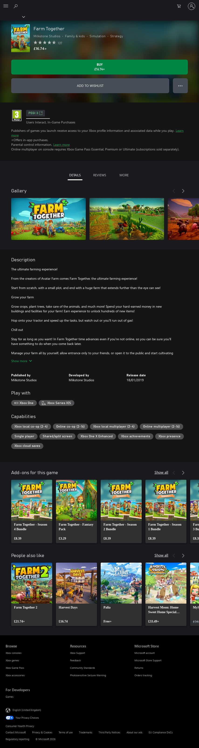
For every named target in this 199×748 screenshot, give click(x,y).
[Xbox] (12, 16)
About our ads (134, 732)
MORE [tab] (124, 175)
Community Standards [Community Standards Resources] (82, 667)
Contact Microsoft (16, 732)
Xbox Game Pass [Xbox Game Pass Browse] (15, 667)
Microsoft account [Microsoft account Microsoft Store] (144, 652)
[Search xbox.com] (16, 6)
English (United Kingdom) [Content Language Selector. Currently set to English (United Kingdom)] (27, 709)
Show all (161, 472)
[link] (31, 511)
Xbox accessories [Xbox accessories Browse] (15, 675)
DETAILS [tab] (75, 175)
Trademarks (85, 732)
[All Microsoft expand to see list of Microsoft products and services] (5, 6)
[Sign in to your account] (191, 6)
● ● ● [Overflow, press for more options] (180, 85)
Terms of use (66, 732)
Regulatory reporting (17, 739)
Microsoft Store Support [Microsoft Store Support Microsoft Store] (147, 660)
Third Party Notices (109, 732)
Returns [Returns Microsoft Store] (138, 667)
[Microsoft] (99, 3)
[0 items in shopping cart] (180, 6)
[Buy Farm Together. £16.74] (99, 67)
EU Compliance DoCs (161, 732)
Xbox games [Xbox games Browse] (12, 660)
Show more (21, 361)
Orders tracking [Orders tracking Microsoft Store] (143, 675)
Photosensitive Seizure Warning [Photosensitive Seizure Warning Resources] (88, 675)
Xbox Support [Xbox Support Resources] (77, 652)
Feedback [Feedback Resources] (75, 660)
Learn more (61, 144)
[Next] (183, 191)
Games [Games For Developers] (10, 696)
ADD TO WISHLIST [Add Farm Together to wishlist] (90, 85)
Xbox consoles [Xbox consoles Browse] (13, 652)
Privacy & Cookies (42, 732)
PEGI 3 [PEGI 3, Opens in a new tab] (35, 113)
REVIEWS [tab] (99, 175)
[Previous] (173, 191)
